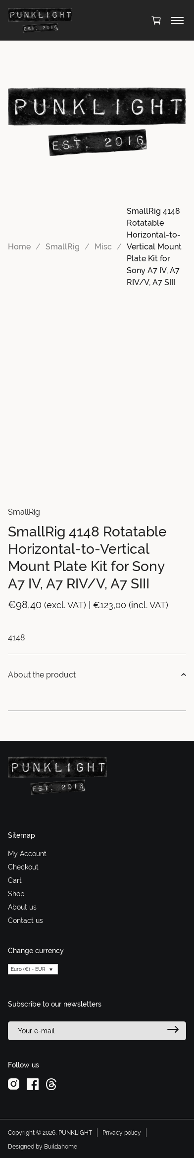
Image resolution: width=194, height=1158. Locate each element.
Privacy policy (121, 1132)
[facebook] (33, 1084)
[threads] (51, 1084)
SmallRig (63, 246)
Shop (16, 894)
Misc (103, 246)
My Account (27, 854)
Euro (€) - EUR (28, 969)
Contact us (25, 920)
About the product (97, 675)
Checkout (23, 867)
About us (22, 907)
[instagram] (13, 1084)
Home (19, 246)
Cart (15, 880)
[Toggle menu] (177, 20)
